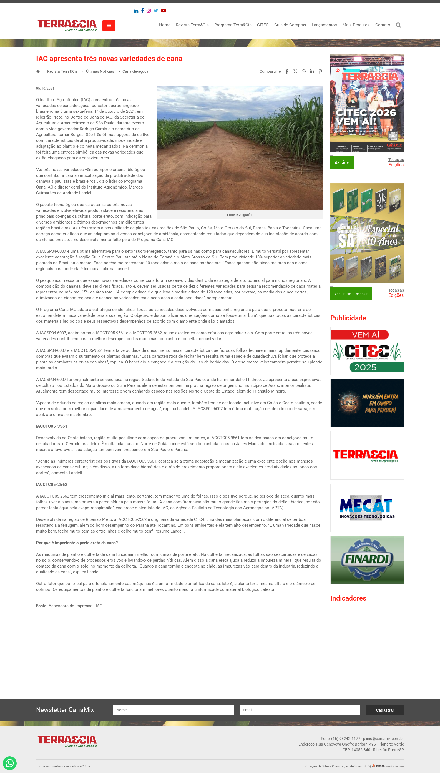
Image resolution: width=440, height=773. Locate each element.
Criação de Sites (317, 766)
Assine (342, 162)
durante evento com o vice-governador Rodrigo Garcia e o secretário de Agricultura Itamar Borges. (90, 129)
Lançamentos (324, 24)
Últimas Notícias (100, 71)
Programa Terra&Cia (233, 24)
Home (164, 24)
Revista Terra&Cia (192, 24)
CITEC (263, 24)
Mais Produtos (356, 24)
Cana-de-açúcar (136, 71)
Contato (382, 24)
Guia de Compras (290, 24)
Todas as (396, 162)
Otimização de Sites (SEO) (351, 766)
